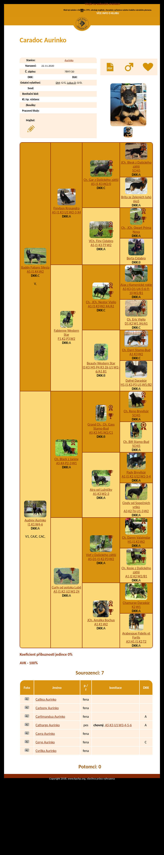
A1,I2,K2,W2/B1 (136, 612)
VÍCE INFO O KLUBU (108, 13)
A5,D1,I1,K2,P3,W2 (101, 595)
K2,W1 (136, 643)
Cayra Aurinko (45, 770)
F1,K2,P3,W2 (66, 375)
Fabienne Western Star (66, 369)
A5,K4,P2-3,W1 (66, 499)
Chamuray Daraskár (136, 639)
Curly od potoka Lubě (66, 623)
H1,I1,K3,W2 (136, 578)
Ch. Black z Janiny (66, 495)
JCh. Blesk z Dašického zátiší (136, 201)
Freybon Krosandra (66, 244)
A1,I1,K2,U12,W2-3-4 (136, 512)
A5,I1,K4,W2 (35, 308)
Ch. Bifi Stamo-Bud (136, 478)
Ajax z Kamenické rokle (136, 321)
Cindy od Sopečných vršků (136, 541)
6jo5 (136, 237)
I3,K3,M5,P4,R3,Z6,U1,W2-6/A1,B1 (101, 405)
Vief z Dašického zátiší (101, 591)
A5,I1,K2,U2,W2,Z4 (66, 628)
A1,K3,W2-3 (101, 530)
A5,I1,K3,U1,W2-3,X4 (66, 248)
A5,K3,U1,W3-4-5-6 (118, 761)
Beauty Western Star (101, 399)
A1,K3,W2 (136, 390)
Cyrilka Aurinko (46, 787)
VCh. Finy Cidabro (101, 277)
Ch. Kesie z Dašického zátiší (136, 606)
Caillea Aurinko (46, 736)
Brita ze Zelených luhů (136, 233)
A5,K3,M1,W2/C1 (101, 469)
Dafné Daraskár (136, 417)
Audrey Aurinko (35, 556)
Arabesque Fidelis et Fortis (136, 671)
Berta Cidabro (136, 294)
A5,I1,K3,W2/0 (101, 220)
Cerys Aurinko (45, 778)
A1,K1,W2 (101, 660)
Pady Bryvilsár (136, 508)
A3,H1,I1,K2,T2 (136, 678)
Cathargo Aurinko (48, 761)
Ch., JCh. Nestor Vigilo (101, 338)
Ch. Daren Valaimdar (136, 574)
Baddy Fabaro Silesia (35, 304)
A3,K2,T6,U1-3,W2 (136, 547)
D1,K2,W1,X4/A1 (136, 360)
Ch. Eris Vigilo (136, 356)
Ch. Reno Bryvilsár (136, 447)
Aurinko (69, 96)
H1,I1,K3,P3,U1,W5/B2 (136, 421)
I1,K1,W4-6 (35, 560)
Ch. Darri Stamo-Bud (136, 386)
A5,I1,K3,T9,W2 (101, 281)
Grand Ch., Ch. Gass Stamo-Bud (101, 463)
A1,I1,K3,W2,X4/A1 (101, 342)
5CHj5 (136, 207)
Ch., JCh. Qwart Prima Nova (136, 266)
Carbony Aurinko (47, 744)
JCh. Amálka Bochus (101, 656)
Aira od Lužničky (101, 526)
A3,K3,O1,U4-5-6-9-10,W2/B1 (136, 327)
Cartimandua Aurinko (50, 753)
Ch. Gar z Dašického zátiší (101, 216)
